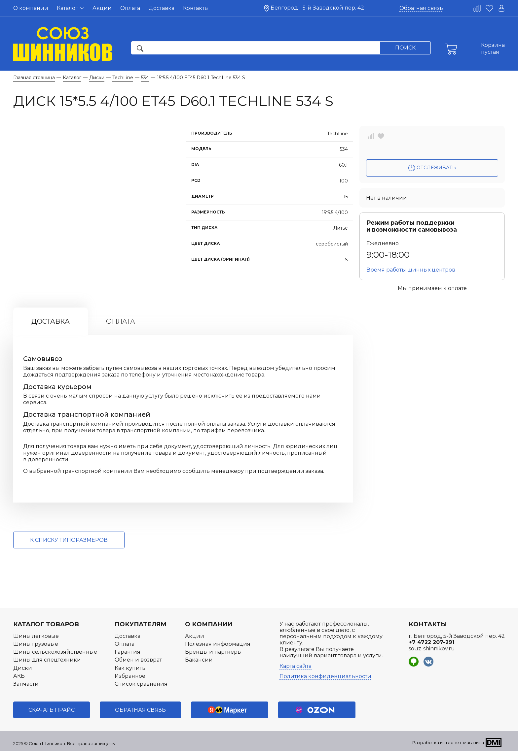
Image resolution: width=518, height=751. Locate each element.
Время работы (410, 270)
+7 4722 (432, 642)
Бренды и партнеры (213, 652)
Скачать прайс (51, 710)
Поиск (405, 48)
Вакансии (199, 660)
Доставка (161, 8)
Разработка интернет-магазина (448, 742)
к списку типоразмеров (69, 540)
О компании (30, 8)
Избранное (130, 676)
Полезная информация (217, 644)
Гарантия (127, 652)
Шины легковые (36, 636)
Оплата (130, 8)
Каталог (70, 8)
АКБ (19, 676)
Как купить (130, 668)
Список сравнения (141, 684)
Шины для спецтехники (47, 660)
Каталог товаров (46, 624)
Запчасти (26, 684)
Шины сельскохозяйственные (55, 652)
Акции (102, 8)
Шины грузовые (35, 644)
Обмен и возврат (138, 660)
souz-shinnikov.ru (432, 648)
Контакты (196, 8)
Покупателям (140, 624)
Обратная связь (421, 8)
